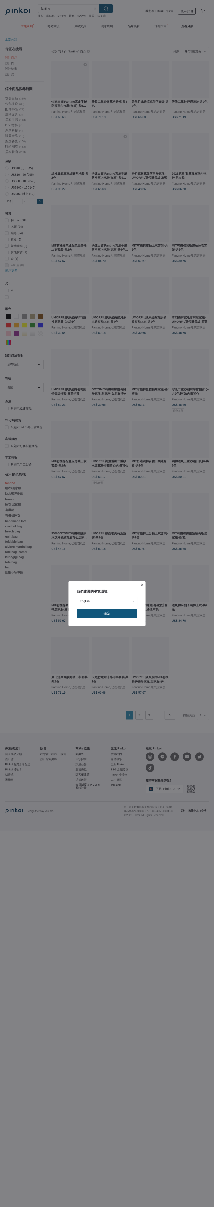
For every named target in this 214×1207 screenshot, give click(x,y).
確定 (107, 613)
